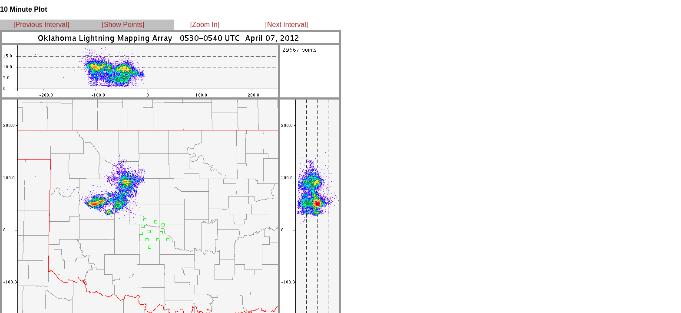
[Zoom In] (205, 24)
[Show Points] (123, 24)
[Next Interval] (286, 24)
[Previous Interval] (41, 24)
